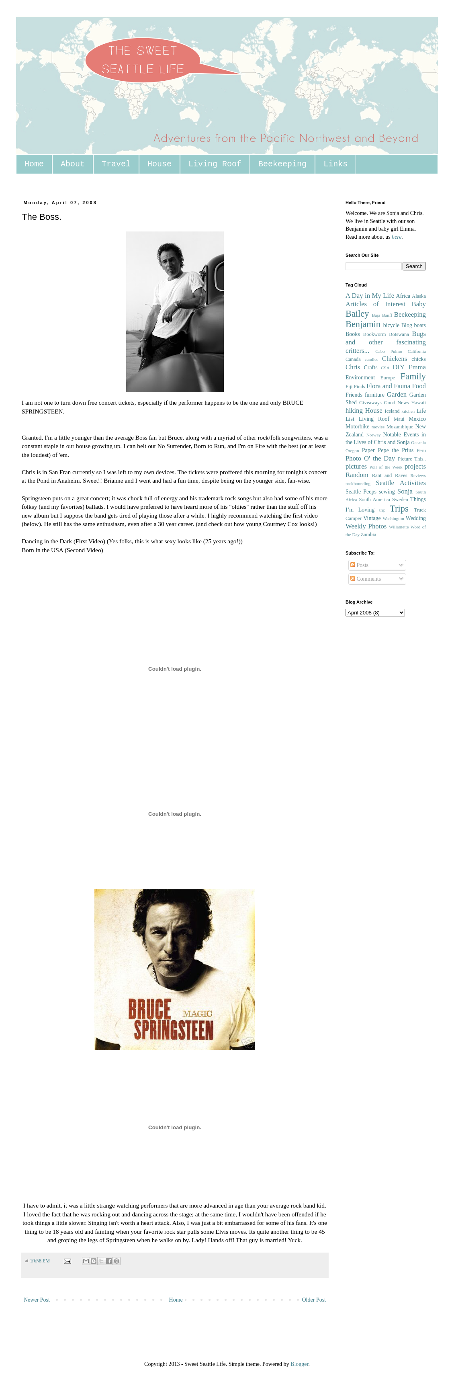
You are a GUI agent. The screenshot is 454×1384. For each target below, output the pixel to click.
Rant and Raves (389, 475)
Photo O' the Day (370, 458)
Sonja (405, 491)
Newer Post (37, 1300)
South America (374, 499)
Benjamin (363, 324)
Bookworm (374, 334)
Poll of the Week (386, 467)
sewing (387, 492)
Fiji (349, 386)
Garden (397, 394)
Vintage (371, 518)
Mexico (417, 419)
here (396, 237)
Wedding (416, 518)
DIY (399, 367)
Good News (396, 402)
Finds (359, 386)
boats (420, 325)
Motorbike (357, 427)
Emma (417, 367)
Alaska (419, 296)
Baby (419, 304)
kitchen (408, 411)
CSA (385, 367)
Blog (406, 325)
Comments (365, 579)
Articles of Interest (375, 304)
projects (415, 466)
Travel (116, 164)
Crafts (370, 367)
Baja (376, 315)
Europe (387, 378)
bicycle (391, 325)
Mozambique (400, 427)
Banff (387, 315)
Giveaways (370, 402)
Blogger (299, 1364)
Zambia (368, 534)
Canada (353, 359)
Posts (359, 565)
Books (353, 334)
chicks (418, 359)
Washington (393, 518)
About (73, 164)
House (159, 164)
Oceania (418, 442)
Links (335, 164)
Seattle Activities (401, 483)
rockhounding (358, 483)
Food (419, 386)
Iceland (391, 411)
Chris (353, 367)
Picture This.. (412, 459)
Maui (399, 419)
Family (413, 376)
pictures (356, 466)
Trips (399, 509)
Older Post (314, 1300)
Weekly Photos (366, 526)
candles (371, 359)
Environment (360, 378)
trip (382, 510)
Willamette (399, 526)
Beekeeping (282, 164)
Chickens (394, 358)
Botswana (399, 334)
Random (357, 475)
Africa (403, 296)
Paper (368, 450)
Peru (421, 450)
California (417, 351)
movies (378, 426)
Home (34, 164)
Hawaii (418, 402)
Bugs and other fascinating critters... (386, 342)
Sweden (400, 499)
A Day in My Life (370, 295)
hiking (354, 410)
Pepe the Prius (395, 450)
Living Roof (214, 164)
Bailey (357, 314)
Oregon (352, 450)
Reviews (418, 475)
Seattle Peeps (361, 492)
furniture (374, 395)
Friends (354, 395)
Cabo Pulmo (388, 351)
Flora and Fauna (388, 386)
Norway (373, 434)
